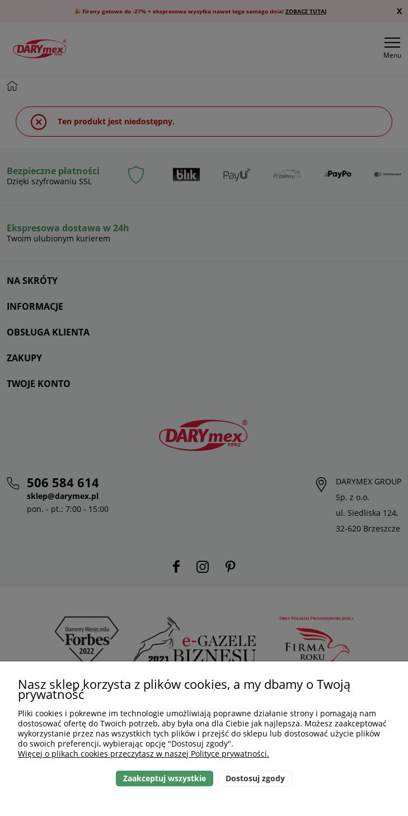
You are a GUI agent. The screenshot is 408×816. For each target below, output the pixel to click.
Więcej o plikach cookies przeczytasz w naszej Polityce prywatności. (143, 753)
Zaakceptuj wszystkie (164, 778)
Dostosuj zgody (255, 778)
